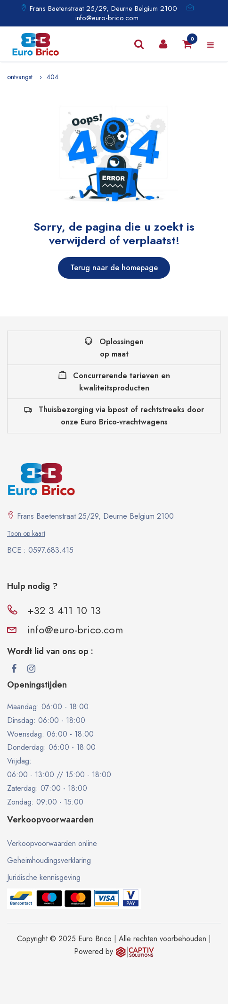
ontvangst (20, 77)
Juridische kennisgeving (44, 877)
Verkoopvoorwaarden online (52, 843)
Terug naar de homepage (114, 267)
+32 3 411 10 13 (64, 610)
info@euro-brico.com (106, 18)
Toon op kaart (26, 533)
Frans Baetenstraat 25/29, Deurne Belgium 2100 (102, 8)
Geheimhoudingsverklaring (49, 860)
